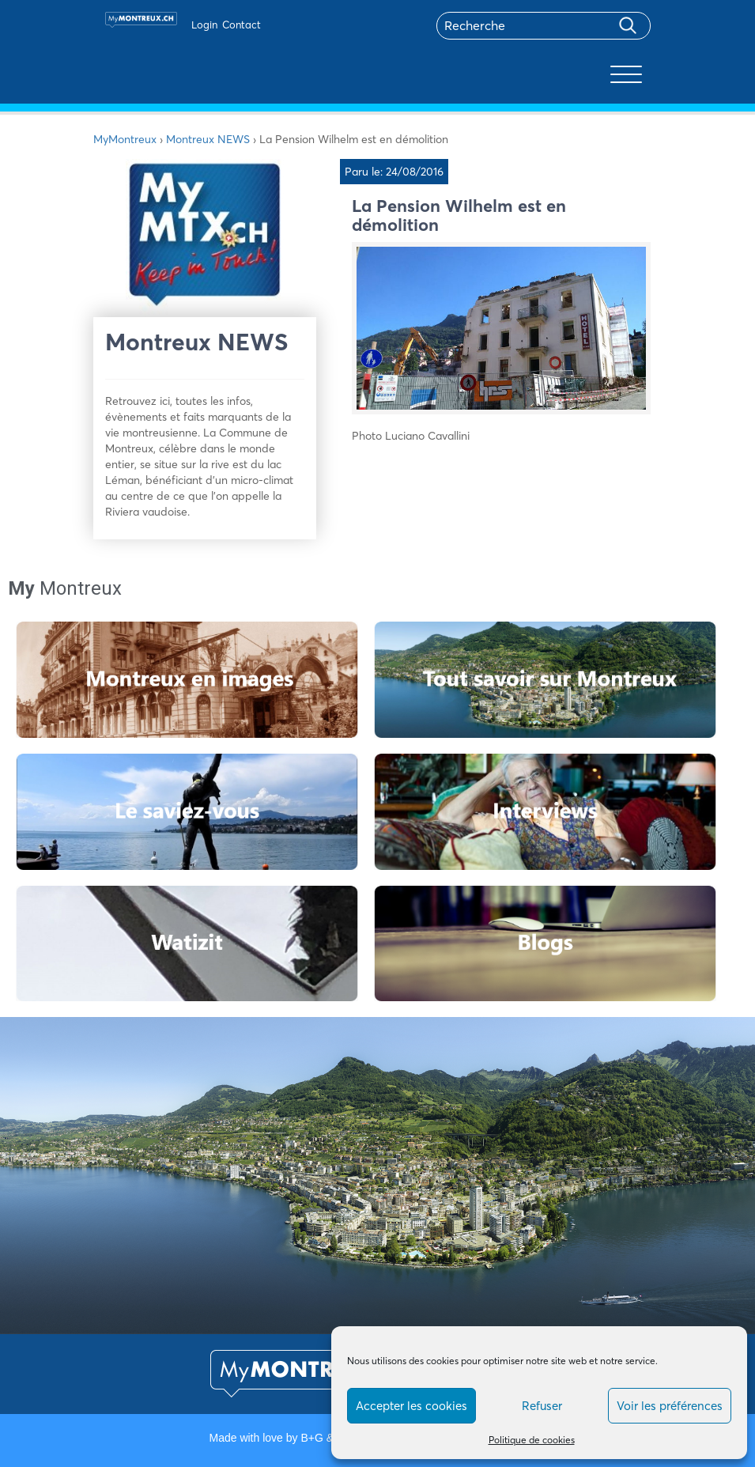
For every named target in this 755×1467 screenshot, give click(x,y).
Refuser (542, 1405)
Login (204, 24)
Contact (241, 24)
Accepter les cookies (411, 1405)
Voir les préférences (670, 1405)
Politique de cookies (532, 1440)
